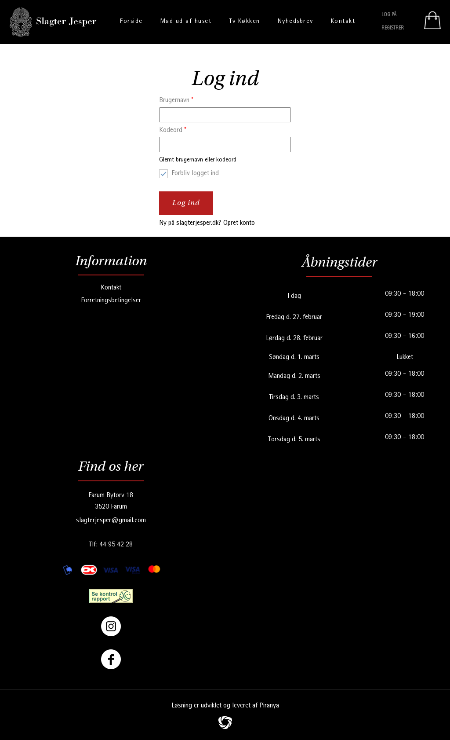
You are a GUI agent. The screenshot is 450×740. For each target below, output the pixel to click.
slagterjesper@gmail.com (111, 520)
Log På (388, 15)
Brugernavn (176, 100)
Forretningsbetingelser (111, 300)
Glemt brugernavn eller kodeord (197, 160)
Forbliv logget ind (195, 173)
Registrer (392, 28)
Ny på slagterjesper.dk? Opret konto (207, 223)
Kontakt (111, 288)
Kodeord (172, 130)
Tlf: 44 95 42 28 (111, 545)
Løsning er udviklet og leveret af (225, 706)
